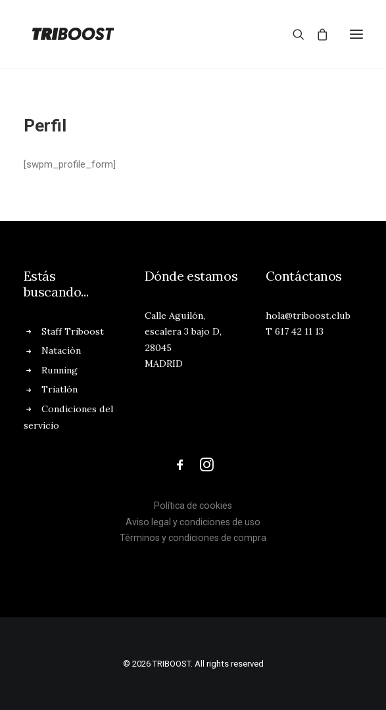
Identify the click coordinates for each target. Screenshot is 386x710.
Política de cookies (193, 505)
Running (59, 370)
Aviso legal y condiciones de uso (193, 522)
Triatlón (59, 389)
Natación (61, 350)
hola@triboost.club (308, 315)
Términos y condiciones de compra (193, 537)
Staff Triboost (72, 331)
